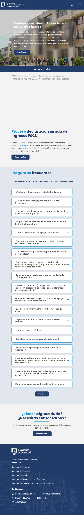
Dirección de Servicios (20, 475)
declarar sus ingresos (20, 145)
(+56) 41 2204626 (39, 498)
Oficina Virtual (20, 157)
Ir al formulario (42, 431)
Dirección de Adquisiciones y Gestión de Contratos (32, 483)
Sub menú (42, 69)
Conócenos (22, 52)
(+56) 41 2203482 (22, 498)
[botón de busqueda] (72, 5)
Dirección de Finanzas (20, 467)
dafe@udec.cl (21, 502)
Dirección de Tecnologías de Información (28, 479)
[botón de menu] (79, 4)
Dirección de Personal (20, 471)
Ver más (42, 392)
